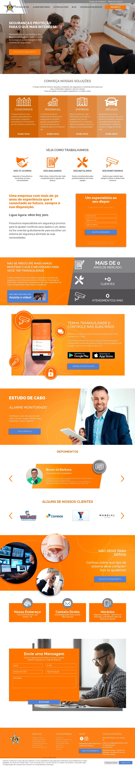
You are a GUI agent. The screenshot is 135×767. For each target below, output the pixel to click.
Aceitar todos (125, 763)
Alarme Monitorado (41, 7)
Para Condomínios (38, 741)
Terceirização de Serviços (91, 7)
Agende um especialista (64, 739)
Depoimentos (60, 747)
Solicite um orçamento (25, 52)
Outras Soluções (60, 7)
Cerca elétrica (37, 745)
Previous (11, 478)
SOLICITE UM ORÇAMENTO (90, 751)
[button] (10, 37)
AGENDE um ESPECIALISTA (83, 366)
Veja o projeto (25, 431)
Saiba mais (59, 745)
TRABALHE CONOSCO (97, 2)
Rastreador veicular (39, 747)
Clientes (59, 749)
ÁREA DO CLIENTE (115, 2)
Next (123, 478)
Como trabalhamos (62, 743)
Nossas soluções (62, 741)
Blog (74, 7)
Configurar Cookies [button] (111, 763)
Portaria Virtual (22, 7)
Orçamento (115, 7)
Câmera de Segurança (39, 743)
